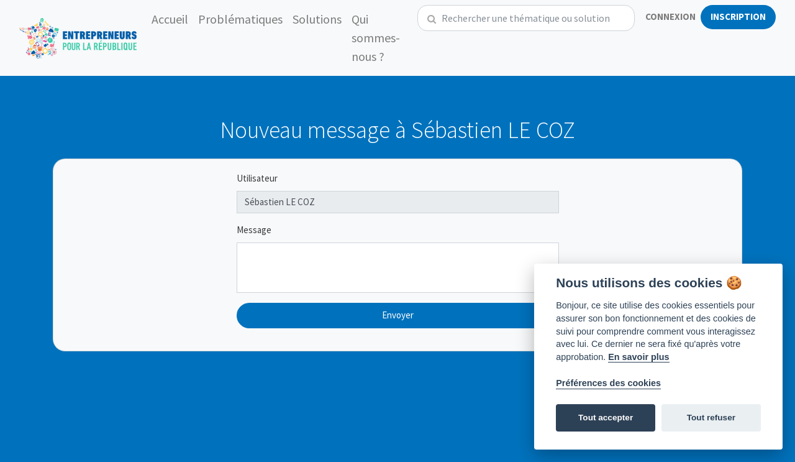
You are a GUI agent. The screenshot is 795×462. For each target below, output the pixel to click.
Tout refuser (711, 417)
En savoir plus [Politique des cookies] (638, 357)
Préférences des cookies (608, 383)
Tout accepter (605, 417)
